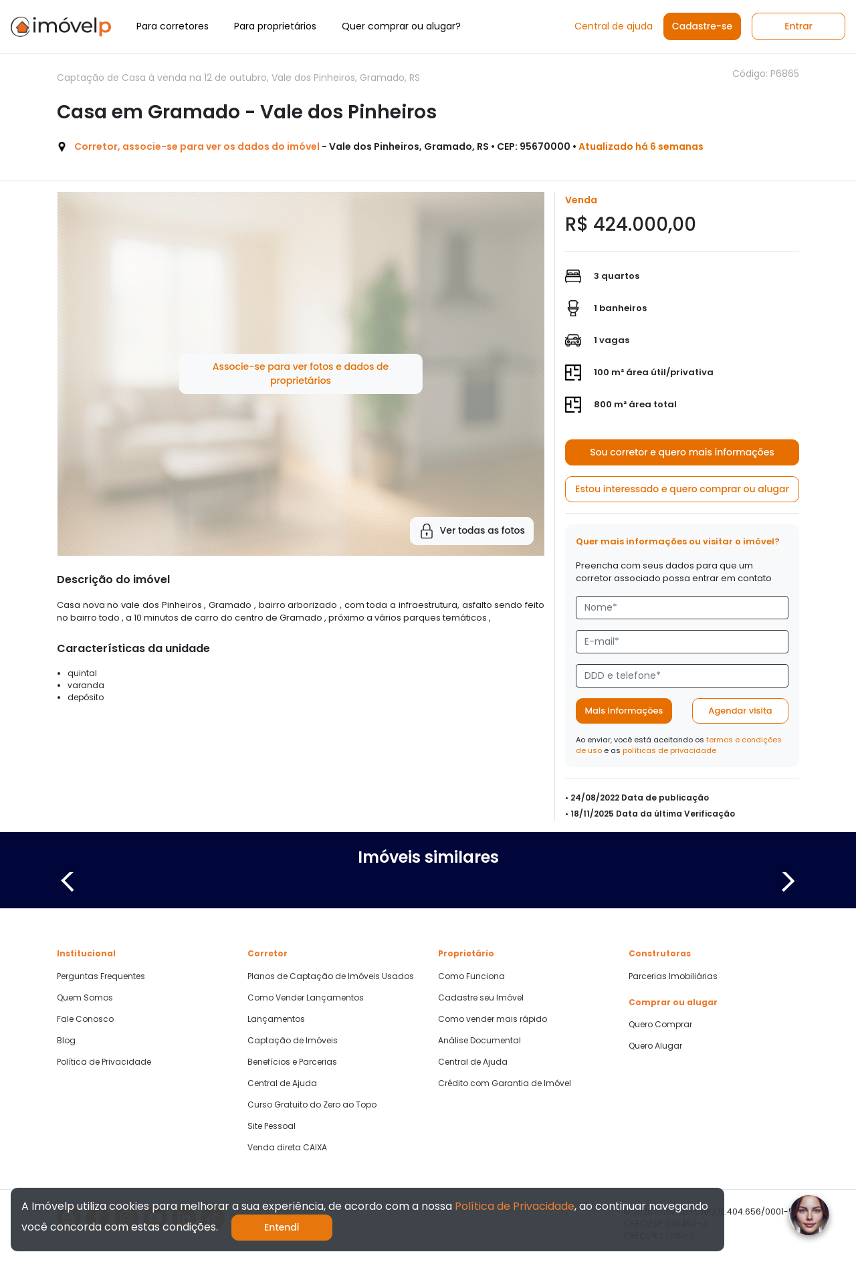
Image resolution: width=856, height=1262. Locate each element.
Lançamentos (276, 1019)
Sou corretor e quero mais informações (682, 452)
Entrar (798, 26)
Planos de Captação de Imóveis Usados (330, 976)
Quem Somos (85, 998)
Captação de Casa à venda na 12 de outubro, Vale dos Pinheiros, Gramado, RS (238, 77)
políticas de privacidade (669, 750)
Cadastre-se (702, 26)
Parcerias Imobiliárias (673, 976)
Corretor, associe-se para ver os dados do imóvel (197, 146)
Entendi (282, 1227)
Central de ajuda (613, 26)
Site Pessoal (271, 1126)
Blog (66, 1041)
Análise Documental (479, 1041)
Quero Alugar (655, 1046)
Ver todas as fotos (472, 531)
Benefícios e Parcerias (292, 1062)
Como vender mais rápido (492, 1019)
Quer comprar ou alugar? (401, 26)
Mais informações (624, 710)
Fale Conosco (85, 1019)
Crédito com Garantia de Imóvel (504, 1083)
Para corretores (172, 26)
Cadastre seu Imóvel (481, 998)
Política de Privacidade (104, 1062)
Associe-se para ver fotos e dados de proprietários (301, 373)
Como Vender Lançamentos (305, 998)
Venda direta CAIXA (287, 1148)
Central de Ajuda (282, 1083)
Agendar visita (740, 710)
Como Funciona (471, 976)
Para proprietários (275, 26)
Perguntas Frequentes (101, 976)
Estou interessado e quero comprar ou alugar (682, 489)
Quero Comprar (660, 1025)
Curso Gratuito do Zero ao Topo (312, 1105)
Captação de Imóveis (292, 1041)
